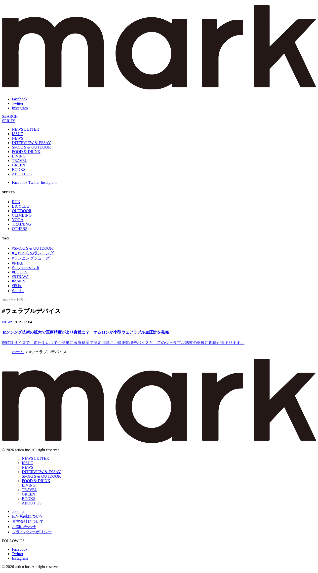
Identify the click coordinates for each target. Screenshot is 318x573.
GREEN (18, 165)
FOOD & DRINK (26, 152)
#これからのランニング (33, 253)
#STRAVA (20, 276)
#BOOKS (19, 272)
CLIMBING (22, 215)
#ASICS (18, 281)
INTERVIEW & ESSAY (31, 143)
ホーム (18, 352)
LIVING (19, 156)
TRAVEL (19, 160)
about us (18, 511)
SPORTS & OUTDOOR (31, 147)
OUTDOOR (21, 211)
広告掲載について (28, 516)
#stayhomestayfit (25, 268)
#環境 (17, 286)
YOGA (17, 220)
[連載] (8, 121)
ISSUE (17, 134)
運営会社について (28, 521)
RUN (16, 202)
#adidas (18, 291)
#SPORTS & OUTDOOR (32, 248)
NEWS (17, 138)
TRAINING (21, 224)
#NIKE (17, 263)
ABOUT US (22, 174)
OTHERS (19, 229)
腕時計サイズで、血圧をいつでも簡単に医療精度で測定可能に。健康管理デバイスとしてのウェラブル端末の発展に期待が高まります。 (123, 343)
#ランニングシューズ (31, 258)
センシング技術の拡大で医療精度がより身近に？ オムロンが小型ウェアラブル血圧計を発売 (85, 332)
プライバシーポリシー (32, 532)
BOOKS (18, 169)
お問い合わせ (24, 527)
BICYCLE (20, 206)
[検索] (10, 116)
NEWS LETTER (25, 129)
